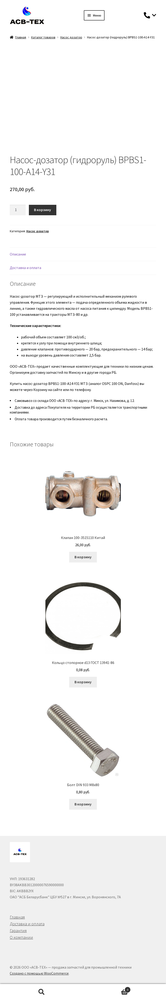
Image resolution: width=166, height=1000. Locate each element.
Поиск (41, 992)
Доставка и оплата (27, 923)
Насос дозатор (71, 37)
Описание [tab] (18, 254)
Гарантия (18, 930)
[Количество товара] (18, 210)
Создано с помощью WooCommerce (39, 973)
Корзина (107, 989)
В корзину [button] (83, 557)
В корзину (42, 209)
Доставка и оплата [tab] (25, 267)
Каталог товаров (43, 37)
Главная (20, 37)
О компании (21, 937)
